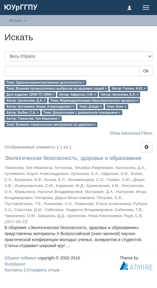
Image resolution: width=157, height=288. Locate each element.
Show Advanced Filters (131, 133)
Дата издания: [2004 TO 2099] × (30, 94)
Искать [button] (18, 20)
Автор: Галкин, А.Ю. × (129, 88)
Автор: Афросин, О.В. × (77, 94)
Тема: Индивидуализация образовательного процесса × (94, 100)
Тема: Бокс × (116, 106)
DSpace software (20, 258)
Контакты (13, 270)
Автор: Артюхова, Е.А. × (119, 94)
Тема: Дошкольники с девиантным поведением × (81, 112)
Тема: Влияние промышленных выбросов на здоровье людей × (56, 88)
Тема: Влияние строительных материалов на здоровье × (51, 124)
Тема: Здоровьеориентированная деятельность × (45, 82)
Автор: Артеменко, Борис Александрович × (40, 106)
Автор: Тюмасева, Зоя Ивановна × (33, 118)
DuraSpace (14, 264)
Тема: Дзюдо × (90, 106)
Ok (146, 71)
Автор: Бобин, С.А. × (22, 112)
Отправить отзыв (42, 270)
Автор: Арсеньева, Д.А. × (25, 100)
